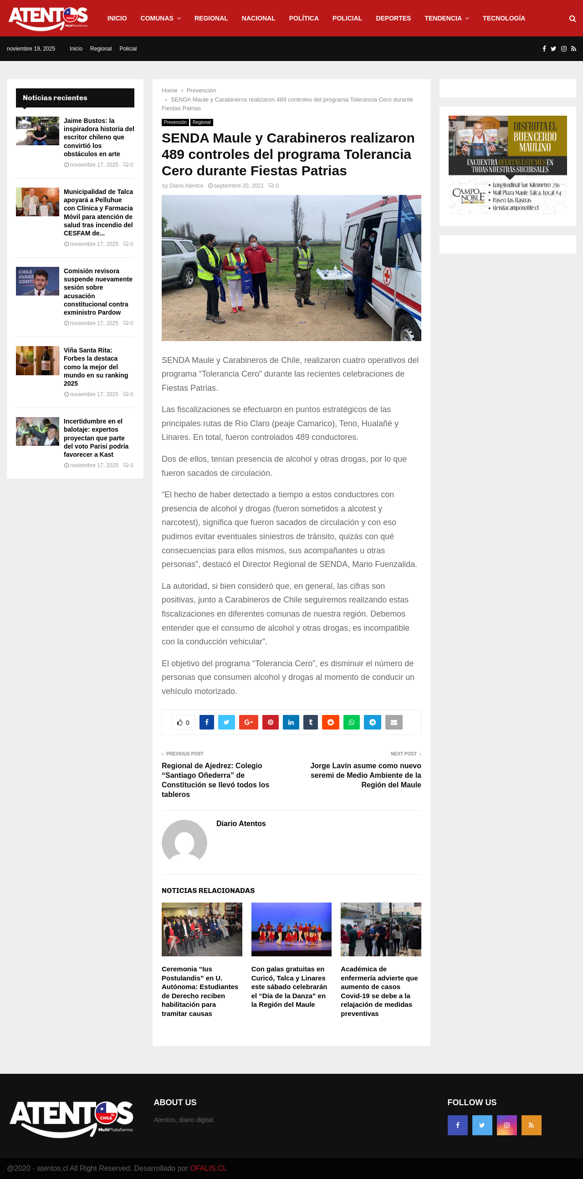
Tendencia (443, 18)
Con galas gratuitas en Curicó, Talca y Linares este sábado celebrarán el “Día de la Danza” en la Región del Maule (289, 986)
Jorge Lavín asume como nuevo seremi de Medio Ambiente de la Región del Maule (365, 775)
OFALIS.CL (208, 1168)
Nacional (259, 18)
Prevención (175, 122)
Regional (211, 18)
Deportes (393, 18)
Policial (347, 18)
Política (304, 18)
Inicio (117, 18)
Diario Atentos (186, 186)
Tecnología (504, 18)
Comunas (157, 18)
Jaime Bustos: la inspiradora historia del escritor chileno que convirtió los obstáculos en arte (99, 137)
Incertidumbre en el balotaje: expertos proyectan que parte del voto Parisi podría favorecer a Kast (96, 438)
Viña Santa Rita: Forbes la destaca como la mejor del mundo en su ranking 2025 (96, 367)
